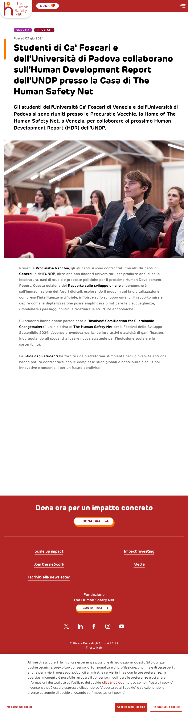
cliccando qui (112, 683)
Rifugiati (44, 30)
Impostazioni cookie (19, 707)
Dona (47, 6)
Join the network (49, 564)
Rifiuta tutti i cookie (166, 707)
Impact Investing (139, 551)
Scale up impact (49, 551)
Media (139, 564)
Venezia (23, 30)
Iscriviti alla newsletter (49, 577)
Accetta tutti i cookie (131, 707)
